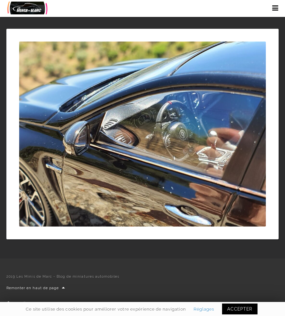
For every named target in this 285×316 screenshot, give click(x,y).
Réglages (204, 309)
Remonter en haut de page (35, 288)
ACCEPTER (239, 309)
